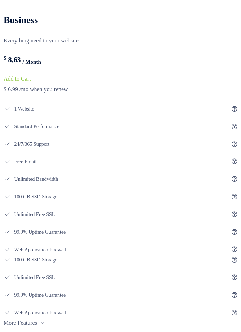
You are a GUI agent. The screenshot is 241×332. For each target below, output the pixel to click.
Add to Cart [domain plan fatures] (17, 79)
